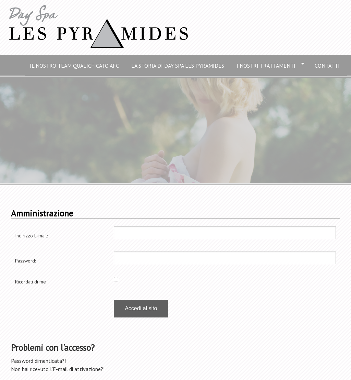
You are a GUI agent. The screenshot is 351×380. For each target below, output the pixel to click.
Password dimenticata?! (38, 360)
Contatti (328, 65)
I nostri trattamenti (267, 65)
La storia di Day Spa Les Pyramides (178, 65)
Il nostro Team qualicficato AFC (75, 65)
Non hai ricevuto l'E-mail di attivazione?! (58, 369)
